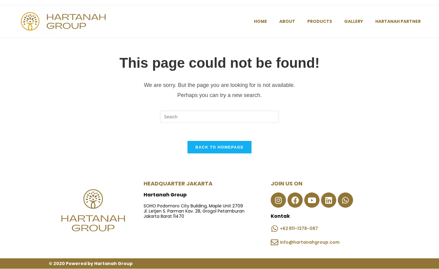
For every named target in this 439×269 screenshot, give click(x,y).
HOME (260, 21)
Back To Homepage (219, 147)
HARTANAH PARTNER (398, 21)
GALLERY (353, 21)
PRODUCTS (319, 21)
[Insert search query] (219, 117)
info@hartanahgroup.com (310, 242)
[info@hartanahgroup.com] (274, 242)
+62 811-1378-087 (299, 228)
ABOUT (287, 21)
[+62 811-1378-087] (274, 229)
